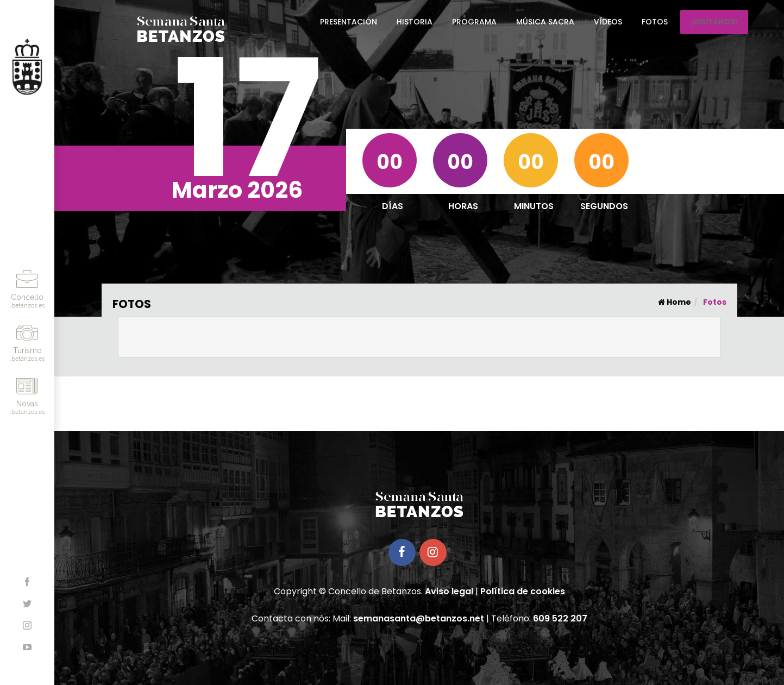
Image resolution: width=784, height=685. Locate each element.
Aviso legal (449, 591)
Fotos (655, 21)
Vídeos (608, 21)
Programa (474, 21)
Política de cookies (522, 591)
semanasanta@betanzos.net (418, 618)
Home (674, 302)
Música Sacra (545, 21)
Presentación (348, 21)
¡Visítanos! (714, 21)
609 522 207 (560, 618)
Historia (414, 21)
